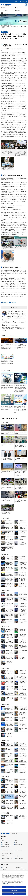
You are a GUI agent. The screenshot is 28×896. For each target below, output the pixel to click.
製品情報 (4, 7)
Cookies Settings (14, 887)
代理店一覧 (4, 869)
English (16, 1)
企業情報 (18, 10)
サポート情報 (5, 10)
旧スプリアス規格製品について (20, 870)
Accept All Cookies (14, 894)
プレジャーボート (5, 842)
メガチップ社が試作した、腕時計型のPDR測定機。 (7, 256)
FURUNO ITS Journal (7, 25)
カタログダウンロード (19, 867)
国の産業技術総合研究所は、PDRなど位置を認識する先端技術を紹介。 (7, 242)
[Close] (26, 873)
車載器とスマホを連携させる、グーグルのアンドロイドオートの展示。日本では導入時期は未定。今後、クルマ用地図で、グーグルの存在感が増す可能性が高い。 (20, 148)
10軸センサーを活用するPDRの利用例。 (20, 242)
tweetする (4, 302)
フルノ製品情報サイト (9, 833)
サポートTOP (4, 867)
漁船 (16, 840)
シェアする (12, 302)
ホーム (2, 25)
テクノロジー (19, 7)
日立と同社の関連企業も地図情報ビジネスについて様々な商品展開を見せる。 (7, 163)
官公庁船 (16, 842)
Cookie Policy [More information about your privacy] (5, 884)
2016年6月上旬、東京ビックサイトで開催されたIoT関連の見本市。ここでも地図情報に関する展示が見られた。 (7, 147)
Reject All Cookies (14, 890)
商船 (3, 840)
